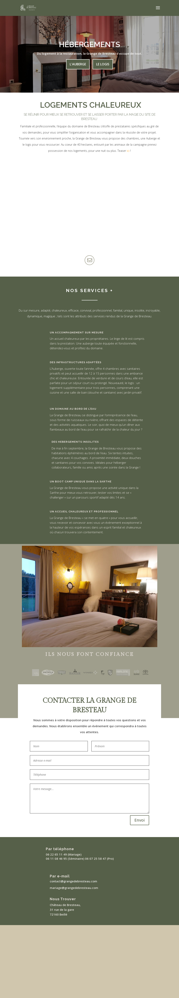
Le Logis (102, 64)
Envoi (139, 820)
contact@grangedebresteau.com (73, 881)
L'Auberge (78, 64)
